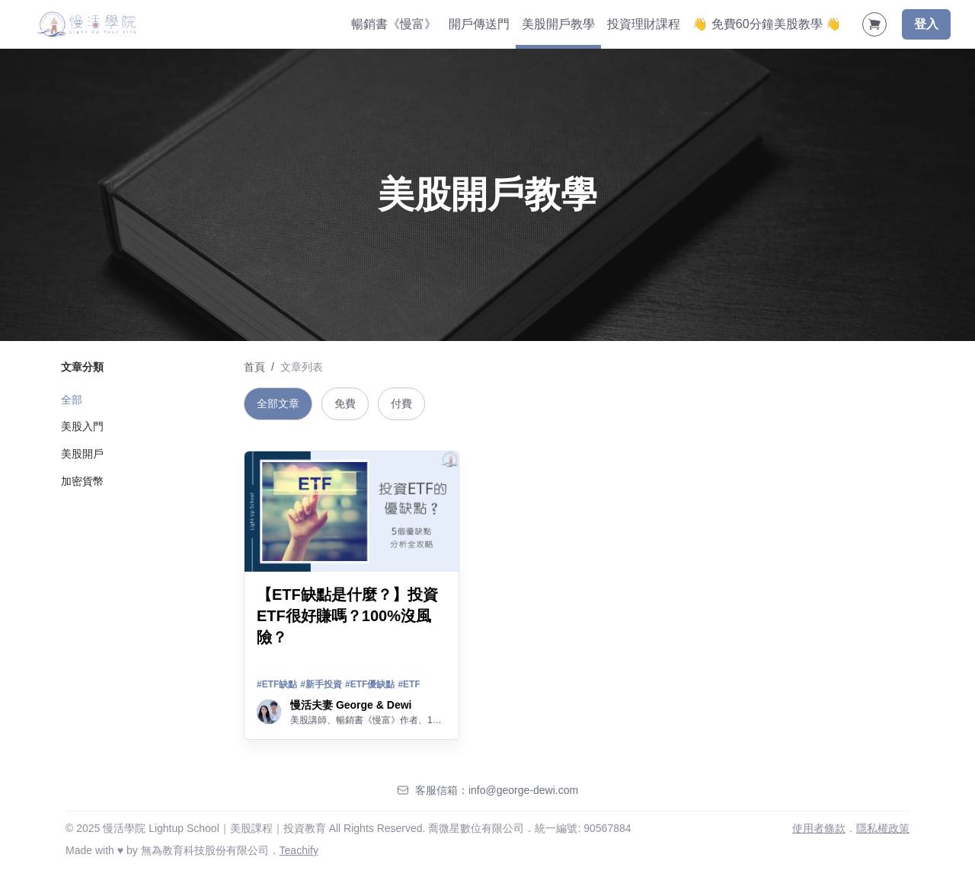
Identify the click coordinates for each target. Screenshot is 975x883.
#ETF (409, 684)
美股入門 (82, 426)
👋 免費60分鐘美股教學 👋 (766, 24)
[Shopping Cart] (874, 24)
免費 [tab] (345, 403)
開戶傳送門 (479, 24)
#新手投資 (321, 684)
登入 (926, 24)
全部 (71, 400)
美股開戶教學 (558, 24)
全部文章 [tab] (278, 403)
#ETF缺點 (277, 684)
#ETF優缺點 (370, 684)
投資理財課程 (643, 24)
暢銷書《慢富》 (393, 24)
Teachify (299, 850)
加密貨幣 (82, 481)
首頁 (254, 367)
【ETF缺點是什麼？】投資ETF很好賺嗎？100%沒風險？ (347, 616)
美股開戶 (82, 454)
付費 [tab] (401, 403)
